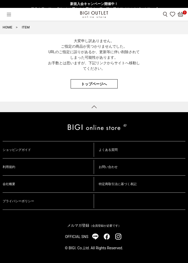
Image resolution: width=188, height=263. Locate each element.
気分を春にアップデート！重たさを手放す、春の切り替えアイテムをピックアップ (94, 9)
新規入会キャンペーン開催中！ (94, 4)
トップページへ (94, 84)
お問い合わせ (108, 167)
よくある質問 (108, 150)
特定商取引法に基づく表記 (118, 184)
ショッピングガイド (17, 150)
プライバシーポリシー (18, 201)
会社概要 (9, 184)
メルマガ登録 (94, 225)
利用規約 (9, 167)
